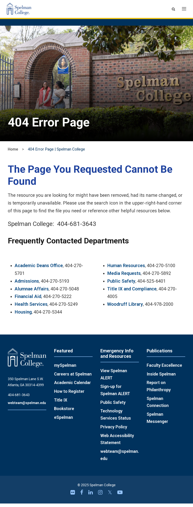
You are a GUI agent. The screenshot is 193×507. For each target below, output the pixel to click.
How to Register (69, 394)
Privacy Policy (113, 430)
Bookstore (64, 412)
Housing (23, 315)
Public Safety (121, 284)
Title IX (60, 403)
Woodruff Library (125, 308)
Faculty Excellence (164, 368)
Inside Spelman (161, 377)
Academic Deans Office (39, 269)
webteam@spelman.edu (27, 406)
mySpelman (65, 368)
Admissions (27, 284)
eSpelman (63, 420)
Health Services (31, 308)
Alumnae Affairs (32, 292)
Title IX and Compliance (132, 292)
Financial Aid (28, 300)
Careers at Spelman (73, 377)
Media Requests (124, 277)
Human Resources (126, 269)
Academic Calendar (72, 386)
